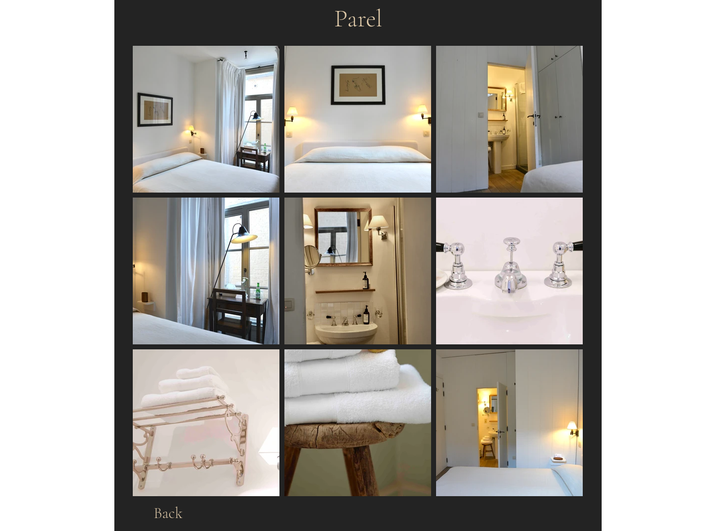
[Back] (168, 513)
